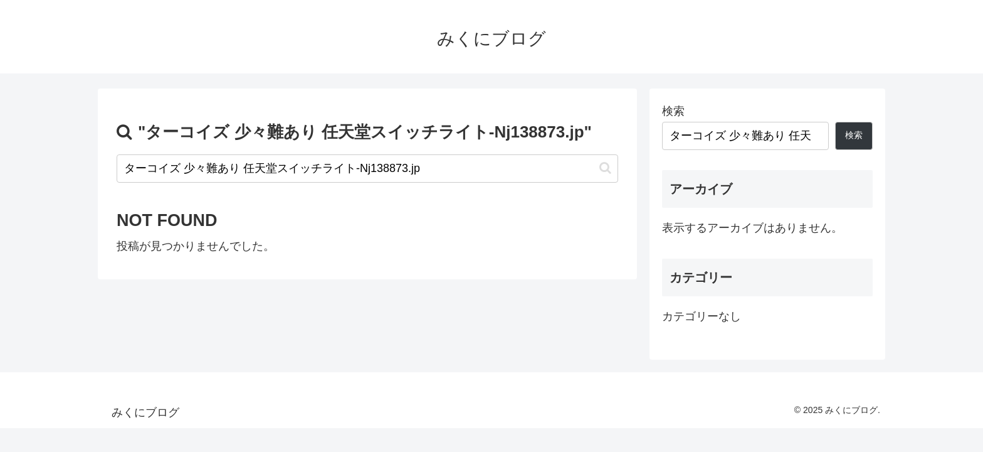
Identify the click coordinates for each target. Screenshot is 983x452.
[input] (367, 168)
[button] (605, 168)
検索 (673, 111)
